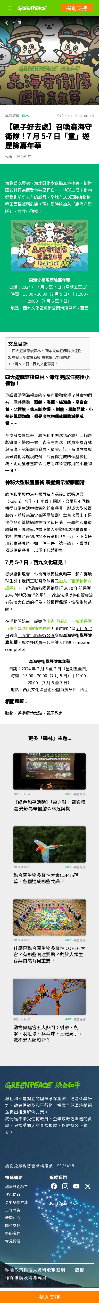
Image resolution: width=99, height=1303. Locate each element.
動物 (9, 713)
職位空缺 (12, 1225)
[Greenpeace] (32, 14)
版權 (79, 1270)
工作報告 (12, 1209)
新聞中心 (12, 1217)
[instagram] (65, 1186)
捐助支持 (76, 8)
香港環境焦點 (30, 713)
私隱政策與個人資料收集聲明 (35, 1270)
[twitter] (87, 1186)
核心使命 (12, 1194)
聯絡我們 (12, 1233)
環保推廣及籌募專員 (26, 1277)
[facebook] (54, 1186)
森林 (25, 115)
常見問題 (12, 1240)
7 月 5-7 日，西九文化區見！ (35, 363)
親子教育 (54, 713)
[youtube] (76, 1186)
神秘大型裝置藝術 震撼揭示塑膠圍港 (41, 357)
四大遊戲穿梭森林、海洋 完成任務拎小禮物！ (48, 350)
